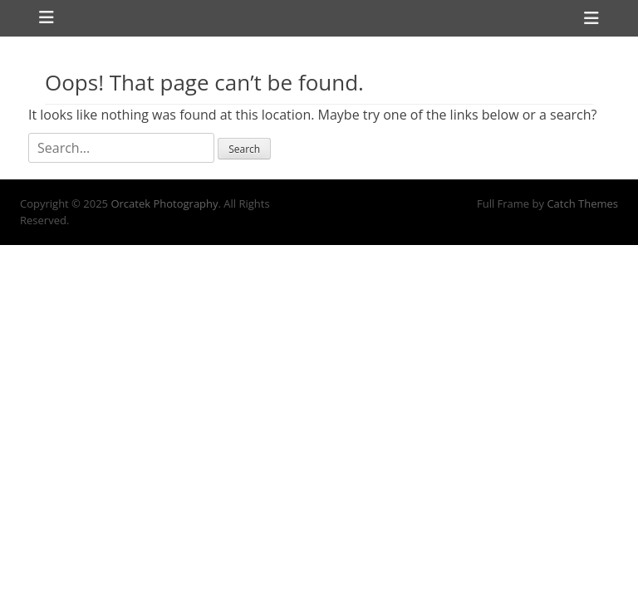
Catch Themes (582, 203)
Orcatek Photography (164, 203)
